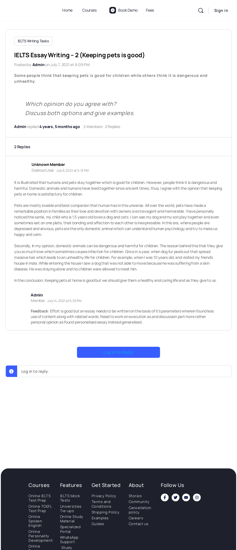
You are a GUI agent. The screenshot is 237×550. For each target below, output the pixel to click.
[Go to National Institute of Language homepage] (28, 9)
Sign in (221, 10)
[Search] (200, 10)
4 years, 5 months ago (59, 125)
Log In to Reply (118, 351)
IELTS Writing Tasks (33, 40)
